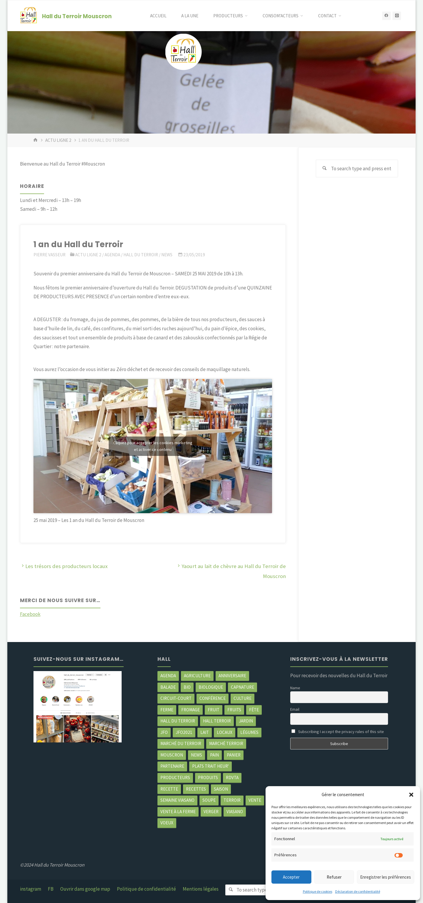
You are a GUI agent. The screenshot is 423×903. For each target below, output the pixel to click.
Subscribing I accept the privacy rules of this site (337, 731)
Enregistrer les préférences (385, 877)
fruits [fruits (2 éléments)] (234, 709)
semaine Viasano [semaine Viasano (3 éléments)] (177, 800)
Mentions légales (201, 889)
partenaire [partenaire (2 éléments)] (172, 766)
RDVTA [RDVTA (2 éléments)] (232, 777)
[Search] (324, 168)
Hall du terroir (140, 254)
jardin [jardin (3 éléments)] (246, 721)
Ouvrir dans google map (85, 889)
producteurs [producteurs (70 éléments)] (175, 777)
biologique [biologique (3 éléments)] (211, 687)
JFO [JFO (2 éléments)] (164, 732)
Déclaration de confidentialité (357, 891)
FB (50, 889)
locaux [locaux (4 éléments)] (224, 732)
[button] (411, 795)
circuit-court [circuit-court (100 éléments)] (176, 698)
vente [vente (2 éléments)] (255, 800)
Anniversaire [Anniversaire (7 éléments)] (232, 675)
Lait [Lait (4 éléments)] (204, 732)
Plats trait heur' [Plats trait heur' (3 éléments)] (210, 766)
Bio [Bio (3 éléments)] (187, 687)
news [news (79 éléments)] (196, 755)
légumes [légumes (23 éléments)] (249, 732)
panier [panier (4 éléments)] (234, 755)
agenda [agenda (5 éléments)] (168, 675)
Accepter (291, 877)
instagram (30, 889)
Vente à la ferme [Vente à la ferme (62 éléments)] (178, 811)
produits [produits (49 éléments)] (208, 777)
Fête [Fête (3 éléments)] (254, 709)
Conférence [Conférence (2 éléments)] (212, 698)
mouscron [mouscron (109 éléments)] (171, 755)
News (166, 254)
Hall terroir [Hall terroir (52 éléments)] (217, 721)
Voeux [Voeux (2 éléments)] (166, 822)
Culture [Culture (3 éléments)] (242, 698)
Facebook (30, 614)
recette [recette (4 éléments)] (169, 789)
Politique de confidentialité (146, 889)
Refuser (334, 877)
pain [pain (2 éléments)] (214, 755)
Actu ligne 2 (58, 140)
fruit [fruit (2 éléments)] (213, 709)
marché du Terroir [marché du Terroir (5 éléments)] (180, 743)
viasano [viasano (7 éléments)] (234, 811)
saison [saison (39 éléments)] (221, 789)
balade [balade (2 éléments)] (168, 687)
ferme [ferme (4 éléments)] (166, 709)
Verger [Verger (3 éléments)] (211, 811)
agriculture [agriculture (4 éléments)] (197, 675)
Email (294, 709)
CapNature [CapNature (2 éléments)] (242, 687)
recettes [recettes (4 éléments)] (196, 789)
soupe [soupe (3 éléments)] (209, 800)
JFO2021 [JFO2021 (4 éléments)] (184, 732)
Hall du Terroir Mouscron (77, 16)
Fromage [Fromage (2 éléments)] (190, 709)
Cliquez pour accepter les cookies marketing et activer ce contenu (152, 446)
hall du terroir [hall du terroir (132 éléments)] (177, 721)
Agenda (112, 254)
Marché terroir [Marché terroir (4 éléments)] (226, 743)
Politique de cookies (317, 891)
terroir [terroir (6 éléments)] (232, 800)
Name (295, 687)
